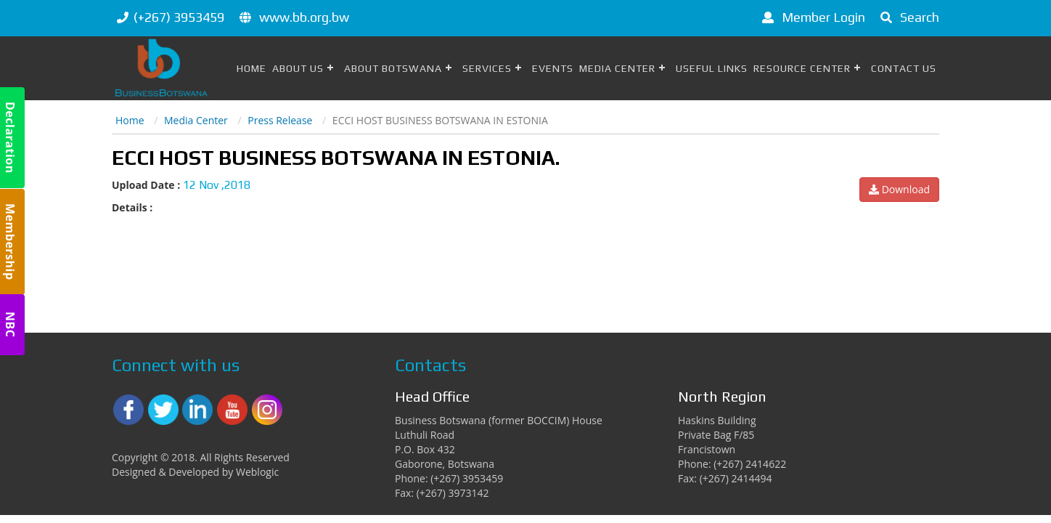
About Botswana (393, 68)
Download (899, 189)
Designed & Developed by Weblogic (195, 472)
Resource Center (802, 68)
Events (552, 68)
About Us (298, 68)
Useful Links (712, 68)
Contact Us (903, 68)
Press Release (280, 120)
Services (487, 68)
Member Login (811, 17)
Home (251, 68)
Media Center (617, 68)
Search (907, 17)
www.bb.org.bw (304, 17)
